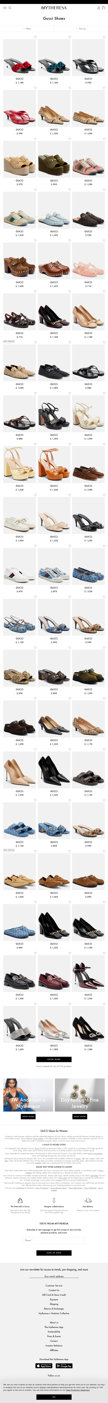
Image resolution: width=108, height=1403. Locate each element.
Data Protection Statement (78, 1390)
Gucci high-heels (90, 1188)
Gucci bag (63, 1178)
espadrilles (94, 1176)
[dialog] (54, 1391)
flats (6, 1161)
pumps (78, 1159)
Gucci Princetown (41, 1188)
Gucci (37, 1149)
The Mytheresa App (54, 1327)
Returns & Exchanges (54, 1309)
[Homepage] (54, 8)
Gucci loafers (38, 1139)
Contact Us (54, 1290)
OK (54, 1397)
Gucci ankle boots (75, 1188)
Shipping (54, 1304)
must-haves (20, 1188)
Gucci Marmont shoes (58, 1188)
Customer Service (54, 1286)
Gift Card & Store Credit (54, 1295)
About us (54, 1323)
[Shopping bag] (103, 8)
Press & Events (54, 1336)
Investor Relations (54, 1346)
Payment (54, 1300)
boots (60, 1180)
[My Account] (98, 8)
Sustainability (54, 1332)
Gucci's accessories (95, 1154)
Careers (54, 1341)
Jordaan (38, 1163)
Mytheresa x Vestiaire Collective (54, 1313)
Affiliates (54, 1350)
